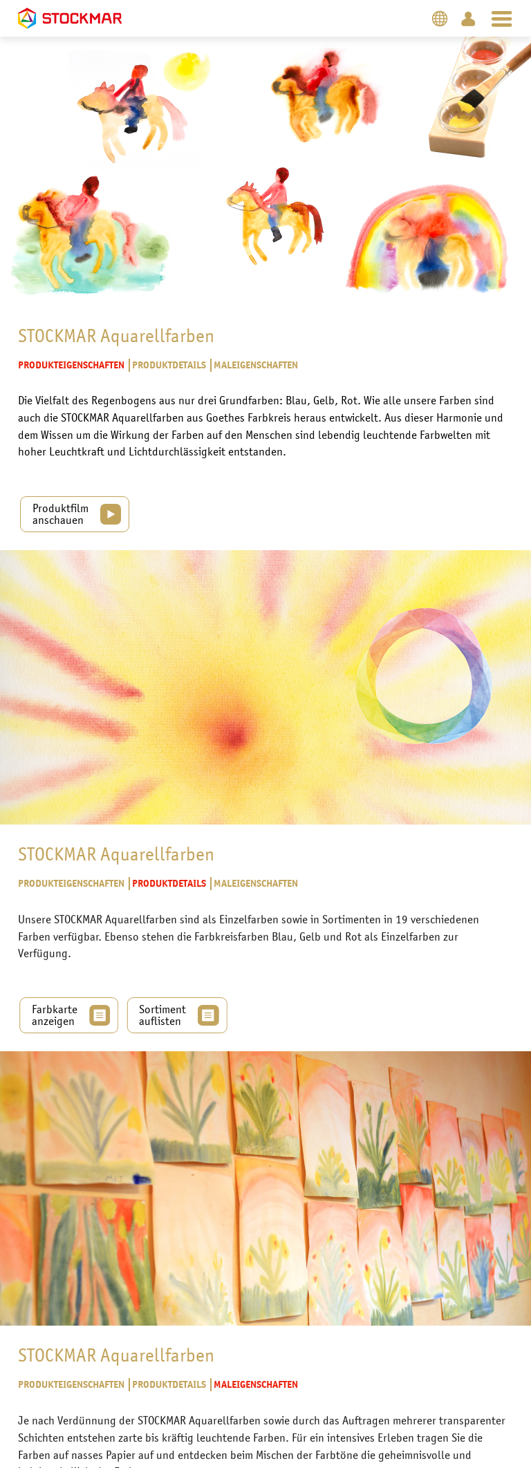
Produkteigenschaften (71, 366)
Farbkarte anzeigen (51, 994)
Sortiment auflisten (165, 994)
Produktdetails (168, 366)
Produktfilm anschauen (60, 512)
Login (468, 18)
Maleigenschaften (255, 366)
